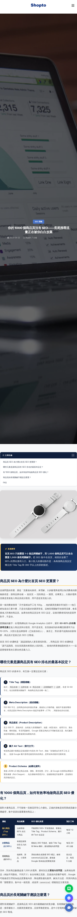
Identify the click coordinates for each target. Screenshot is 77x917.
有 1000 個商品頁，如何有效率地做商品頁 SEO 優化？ (26, 472)
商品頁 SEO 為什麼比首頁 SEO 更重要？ (20, 462)
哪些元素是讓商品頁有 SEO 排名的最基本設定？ (23, 467)
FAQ (5, 482)
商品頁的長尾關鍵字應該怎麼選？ (17, 477)
